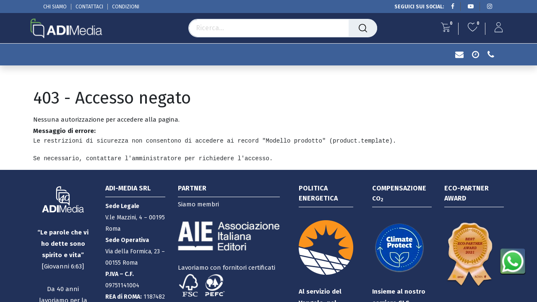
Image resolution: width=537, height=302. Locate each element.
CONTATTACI (89, 7)
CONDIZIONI (125, 7)
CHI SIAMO (55, 7)
